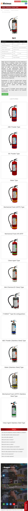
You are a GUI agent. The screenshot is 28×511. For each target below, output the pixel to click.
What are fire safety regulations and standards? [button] (11, 446)
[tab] (14, 433)
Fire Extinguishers (6, 10)
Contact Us (6, 477)
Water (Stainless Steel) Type (6, 12)
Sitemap (4, 497)
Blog (3, 498)
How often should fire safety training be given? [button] (10, 434)
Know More (5, 94)
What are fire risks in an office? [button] (7, 444)
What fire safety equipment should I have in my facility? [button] (12, 451)
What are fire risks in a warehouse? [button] (8, 442)
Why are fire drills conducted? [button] (7, 437)
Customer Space (24, 1)
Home (2, 10)
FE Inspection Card (17, 1)
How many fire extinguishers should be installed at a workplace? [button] (14, 432)
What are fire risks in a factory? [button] (8, 439)
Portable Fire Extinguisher (14, 10)
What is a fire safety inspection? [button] (8, 456)
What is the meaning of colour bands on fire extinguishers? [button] (13, 449)
